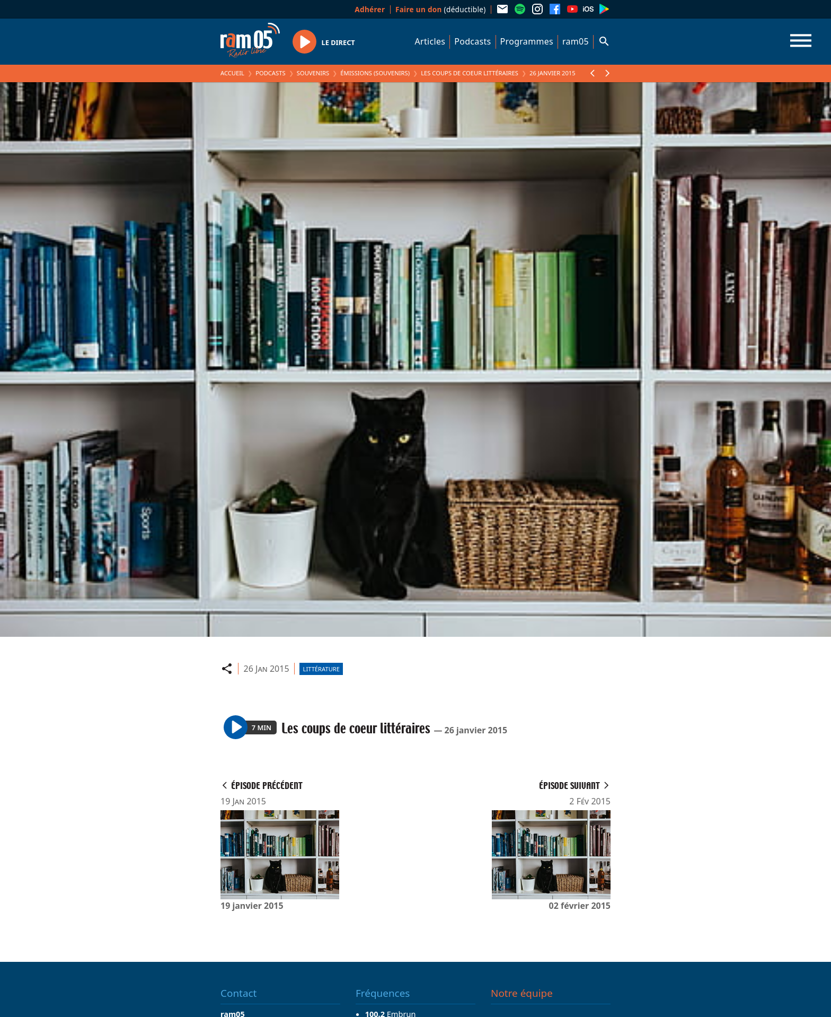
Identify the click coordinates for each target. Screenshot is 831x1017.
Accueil (232, 73)
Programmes (526, 41)
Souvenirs (313, 73)
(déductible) (440, 9)
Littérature (321, 669)
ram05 (575, 41)
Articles (430, 41)
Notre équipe (522, 993)
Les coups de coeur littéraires (469, 73)
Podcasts (472, 41)
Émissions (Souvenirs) (375, 73)
